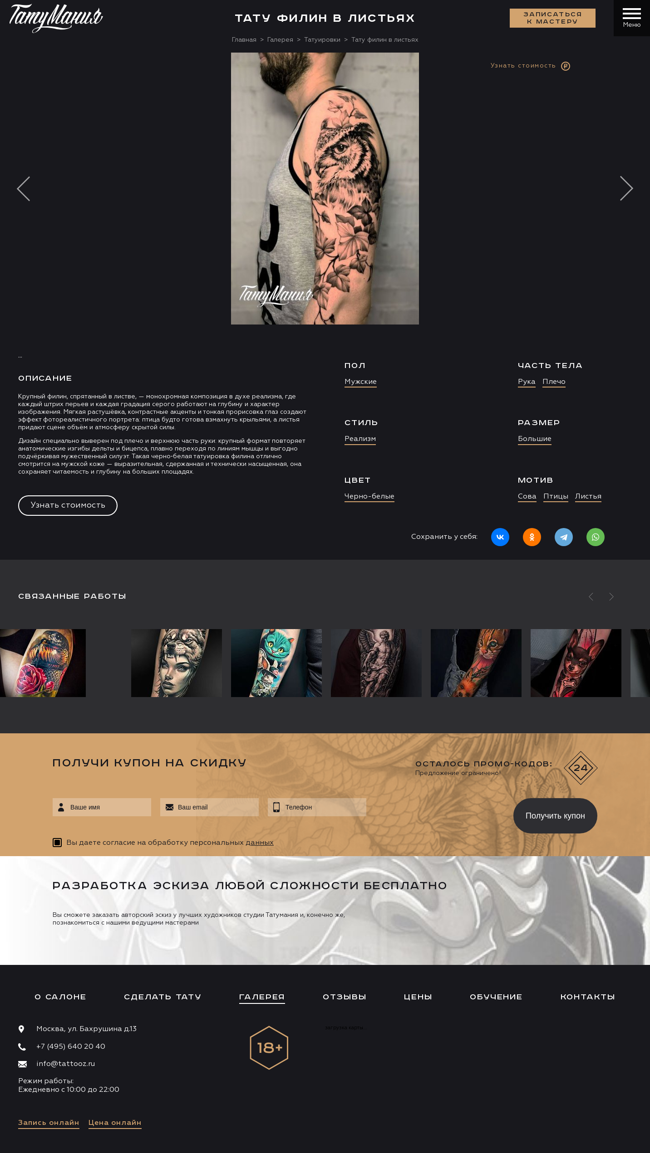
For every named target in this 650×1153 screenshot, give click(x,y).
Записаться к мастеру (552, 18)
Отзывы (345, 997)
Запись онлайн (48, 1123)
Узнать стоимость (67, 505)
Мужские (361, 382)
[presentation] (433, 813)
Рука (527, 382)
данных (260, 843)
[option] (325, 306)
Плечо (554, 382)
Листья (588, 496)
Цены (418, 997)
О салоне (60, 997)
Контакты (588, 997)
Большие (535, 439)
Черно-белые (369, 496)
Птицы (555, 496)
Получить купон (555, 815)
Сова (527, 496)
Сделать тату (163, 997)
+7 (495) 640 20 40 (70, 1047)
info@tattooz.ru (65, 1064)
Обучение (496, 997)
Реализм (360, 439)
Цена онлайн (115, 1123)
